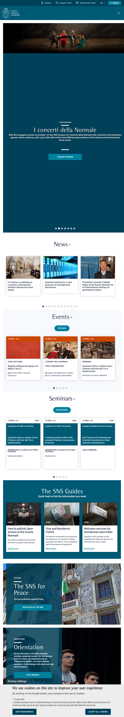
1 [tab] (55, 228)
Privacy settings (17, 681)
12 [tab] (76, 306)
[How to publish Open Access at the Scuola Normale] (23, 526)
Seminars (62, 398)
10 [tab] (70, 306)
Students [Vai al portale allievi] (46, 3)
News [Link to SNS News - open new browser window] (62, 245)
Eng (101, 3)
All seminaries (62, 409)
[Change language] (104, 3)
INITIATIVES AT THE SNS (33, 607)
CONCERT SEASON (65, 157)
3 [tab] (62, 228)
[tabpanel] (23, 277)
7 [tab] (74, 228)
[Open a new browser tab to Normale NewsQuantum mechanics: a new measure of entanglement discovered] (60, 274)
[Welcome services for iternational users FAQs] (99, 526)
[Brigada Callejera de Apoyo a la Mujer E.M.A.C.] (23, 358)
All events (62, 328)
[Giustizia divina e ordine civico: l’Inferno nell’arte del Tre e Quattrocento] (98, 358)
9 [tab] (67, 306)
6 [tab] (71, 228)
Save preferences (24, 712)
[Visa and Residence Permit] (61, 526)
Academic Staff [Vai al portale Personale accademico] (63, 3)
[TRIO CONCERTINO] (60, 358)
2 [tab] (58, 228)
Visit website (32, 674)
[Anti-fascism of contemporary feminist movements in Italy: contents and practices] (98, 440)
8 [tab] (64, 306)
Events (62, 317)
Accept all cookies (98, 712)
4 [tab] (65, 228)
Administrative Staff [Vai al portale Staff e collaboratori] (85, 3)
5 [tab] (68, 228)
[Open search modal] (114, 3)
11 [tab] (73, 306)
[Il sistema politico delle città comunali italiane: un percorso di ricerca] (60, 442)
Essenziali (19, 699)
